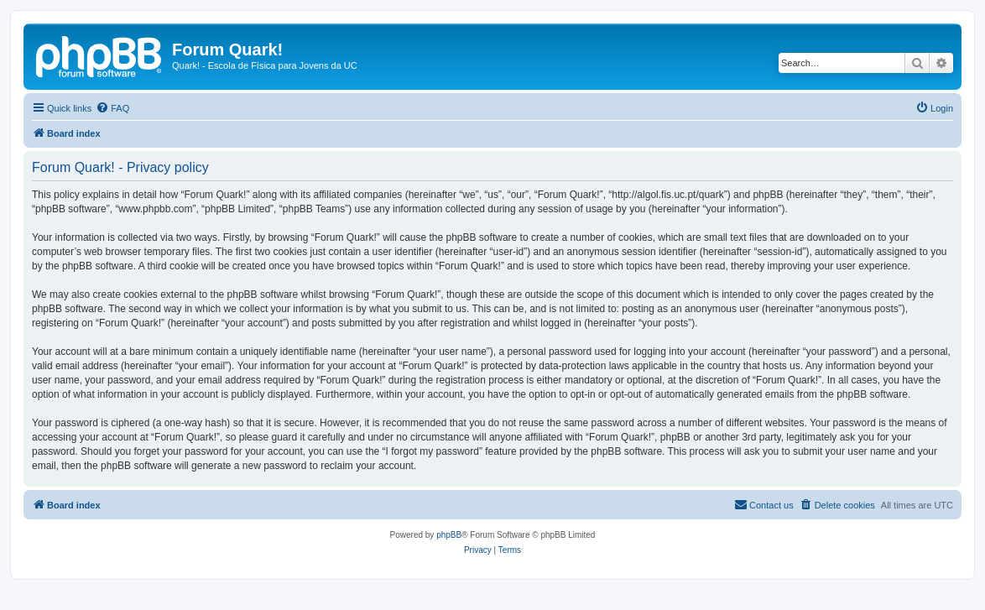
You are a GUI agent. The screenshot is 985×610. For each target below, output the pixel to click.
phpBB (448, 535)
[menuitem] (112, 108)
